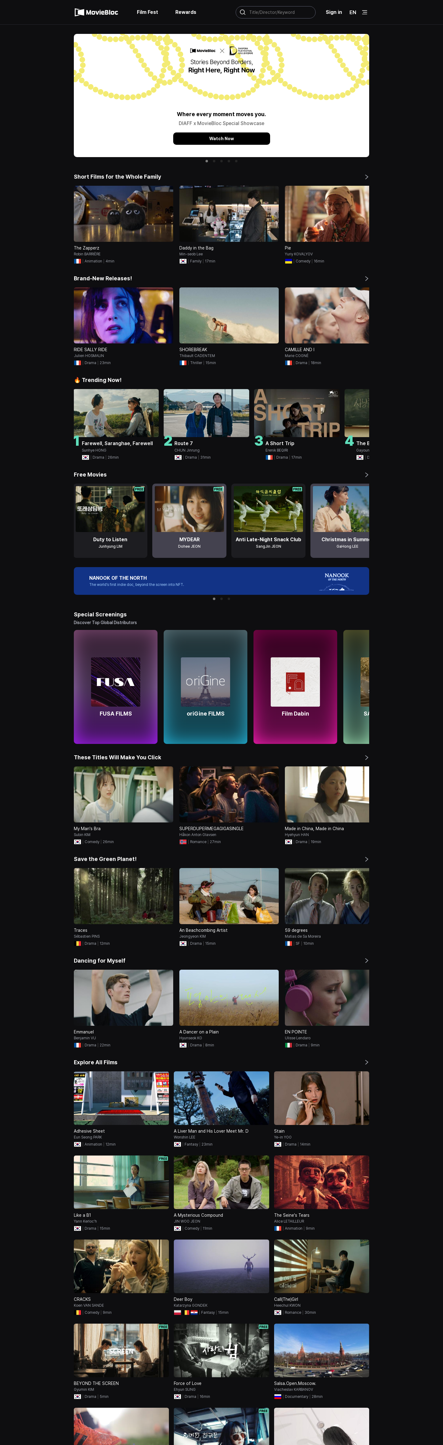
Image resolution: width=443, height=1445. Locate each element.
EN (352, 12)
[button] (207, 161)
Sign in (334, 12)
